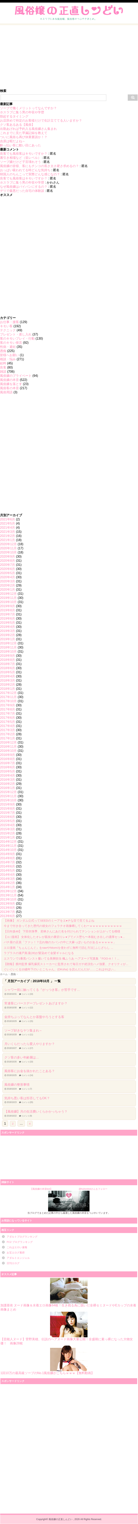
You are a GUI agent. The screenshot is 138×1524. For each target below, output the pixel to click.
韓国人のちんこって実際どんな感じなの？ (30, 174)
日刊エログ (13, 1263)
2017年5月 (7, 721)
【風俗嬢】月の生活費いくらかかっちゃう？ (35, 1111)
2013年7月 (7, 911)
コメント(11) (27, 1035)
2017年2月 (7, 734)
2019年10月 (8, 602)
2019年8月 (7, 610)
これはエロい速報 (17, 1247)
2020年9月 (7, 556)
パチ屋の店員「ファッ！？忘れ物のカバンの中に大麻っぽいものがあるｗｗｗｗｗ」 (60, 942)
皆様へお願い (9, 355)
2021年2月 (7, 536)
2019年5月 (7, 622)
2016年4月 (7, 775)
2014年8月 (7, 858)
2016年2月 (7, 783)
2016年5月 (7, 771)
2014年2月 (7, 883)
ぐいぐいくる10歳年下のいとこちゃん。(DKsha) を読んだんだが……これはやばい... (60, 969)
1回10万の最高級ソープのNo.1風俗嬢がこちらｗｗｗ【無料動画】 (47, 1360)
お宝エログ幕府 (16, 1252)
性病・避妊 (8, 346)
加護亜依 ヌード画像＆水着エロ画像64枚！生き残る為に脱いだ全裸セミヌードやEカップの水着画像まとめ (68, 1294)
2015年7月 (7, 812)
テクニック (8, 330)
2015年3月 (7, 829)
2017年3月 (7, 730)
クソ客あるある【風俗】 (17, 124)
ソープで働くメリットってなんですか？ (28, 108)
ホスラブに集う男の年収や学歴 (22, 112)
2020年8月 (7, 560)
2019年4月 (7, 626)
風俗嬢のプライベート (16, 375)
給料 (3, 363)
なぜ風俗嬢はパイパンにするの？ (23, 186)
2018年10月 (8, 651)
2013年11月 (8, 895)
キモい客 (6, 326)
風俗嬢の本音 (9, 379)
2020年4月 (7, 577)
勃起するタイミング (14, 116)
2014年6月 (7, 866)
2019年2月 (7, 635)
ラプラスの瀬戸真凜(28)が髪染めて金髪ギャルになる (39, 953)
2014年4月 (7, 874)
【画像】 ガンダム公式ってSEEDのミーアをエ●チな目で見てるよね (49, 920)
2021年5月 (7, 523)
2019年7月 (7, 614)
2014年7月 (7, 862)
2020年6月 (7, 569)
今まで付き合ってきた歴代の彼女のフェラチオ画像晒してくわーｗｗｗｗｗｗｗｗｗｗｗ (63, 925)
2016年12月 (8, 742)
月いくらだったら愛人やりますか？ (29, 1044)
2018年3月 (7, 680)
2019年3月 (7, 631)
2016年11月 (8, 746)
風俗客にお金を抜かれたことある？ (29, 1071)
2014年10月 (8, 850)
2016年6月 (7, 767)
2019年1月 (7, 639)
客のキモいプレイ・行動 (17, 338)
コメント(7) (27, 1089)
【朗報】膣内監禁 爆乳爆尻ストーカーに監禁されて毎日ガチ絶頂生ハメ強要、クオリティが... (66, 964)
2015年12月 (8, 792)
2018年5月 (7, 672)
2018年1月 (7, 688)
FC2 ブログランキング (20, 1241)
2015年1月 (7, 837)
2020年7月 (7, 564)
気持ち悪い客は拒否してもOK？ (27, 1098)
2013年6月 (7, 916)
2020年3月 (7, 581)
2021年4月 (7, 527)
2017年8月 (7, 709)
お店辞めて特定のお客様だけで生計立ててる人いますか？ (41, 120)
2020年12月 (8, 544)
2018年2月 (7, 684)
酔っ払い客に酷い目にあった (20, 145)
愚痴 (3, 351)
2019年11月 (8, 597)
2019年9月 (7, 606)
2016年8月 (7, 759)
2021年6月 (7, 519)
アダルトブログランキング (22, 1236)
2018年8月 (7, 659)
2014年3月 (7, 878)
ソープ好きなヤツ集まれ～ (23, 1030)
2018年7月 (7, 664)
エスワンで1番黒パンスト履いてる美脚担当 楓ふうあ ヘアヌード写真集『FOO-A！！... (61, 958)
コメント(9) (27, 1116)
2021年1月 (7, 540)
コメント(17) (27, 1048)
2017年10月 (8, 701)
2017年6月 (7, 717)
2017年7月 (7, 713)
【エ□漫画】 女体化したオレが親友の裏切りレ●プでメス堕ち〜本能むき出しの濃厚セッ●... (64, 936)
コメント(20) (27, 1102)
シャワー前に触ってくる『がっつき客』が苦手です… (42, 989)
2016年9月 (7, 754)
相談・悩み (8, 359)
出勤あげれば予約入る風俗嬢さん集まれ (28, 128)
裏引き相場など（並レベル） (20, 157)
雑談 (3, 371)
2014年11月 (8, 845)
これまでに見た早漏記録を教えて (23, 133)
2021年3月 (7, 531)
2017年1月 (7, 738)
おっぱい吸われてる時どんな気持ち (25, 170)
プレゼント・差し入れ (16, 334)
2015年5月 (7, 821)
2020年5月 (7, 573)
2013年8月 (7, 907)
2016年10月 (8, 750)
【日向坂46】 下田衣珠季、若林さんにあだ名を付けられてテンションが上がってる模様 (62, 931)
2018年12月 (8, 643)
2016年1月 (7, 788)
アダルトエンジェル (18, 1257)
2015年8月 (7, 808)
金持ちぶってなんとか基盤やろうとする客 (34, 1017)
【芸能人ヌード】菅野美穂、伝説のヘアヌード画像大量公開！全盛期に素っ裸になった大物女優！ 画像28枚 (66, 1328)
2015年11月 (8, 796)
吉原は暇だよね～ (12, 141)
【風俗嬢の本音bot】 (41, 1189)
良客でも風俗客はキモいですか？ (23, 153)
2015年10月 (8, 800)
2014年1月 (7, 887)
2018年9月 (7, 655)
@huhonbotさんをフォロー (93, 1189)
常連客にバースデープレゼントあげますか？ (35, 1003)
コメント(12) (27, 1008)
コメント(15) (27, 1021)
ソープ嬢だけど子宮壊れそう (20, 161)
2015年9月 (7, 804)
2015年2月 (7, 833)
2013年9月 (7, 903)
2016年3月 (7, 779)
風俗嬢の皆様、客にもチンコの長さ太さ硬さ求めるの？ (39, 166)
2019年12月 (8, 593)
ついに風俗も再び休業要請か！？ (23, 137)
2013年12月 (8, 891)
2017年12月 (8, 693)
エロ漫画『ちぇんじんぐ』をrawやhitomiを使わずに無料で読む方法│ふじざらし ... (58, 947)
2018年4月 (7, 676)
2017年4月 (7, 726)
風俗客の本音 (9, 388)
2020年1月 (7, 589)
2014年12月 (8, 841)
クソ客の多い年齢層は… (21, 1057)
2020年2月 (7, 585)
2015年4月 (7, 825)
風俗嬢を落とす (11, 384)
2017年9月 (7, 705)
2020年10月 (8, 552)
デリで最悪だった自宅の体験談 (22, 190)
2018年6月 (7, 668)
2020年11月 (8, 548)
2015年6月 (7, 816)
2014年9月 (7, 854)
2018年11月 (8, 647)
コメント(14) (27, 1075)
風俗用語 (6, 392)
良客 (3, 367)
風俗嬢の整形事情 (17, 1084)
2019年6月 (7, 618)
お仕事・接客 (9, 322)
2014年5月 (7, 870)
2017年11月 (8, 697)
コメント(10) (27, 994)
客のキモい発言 (11, 342)
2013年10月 (8, 899)
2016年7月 (7, 763)
